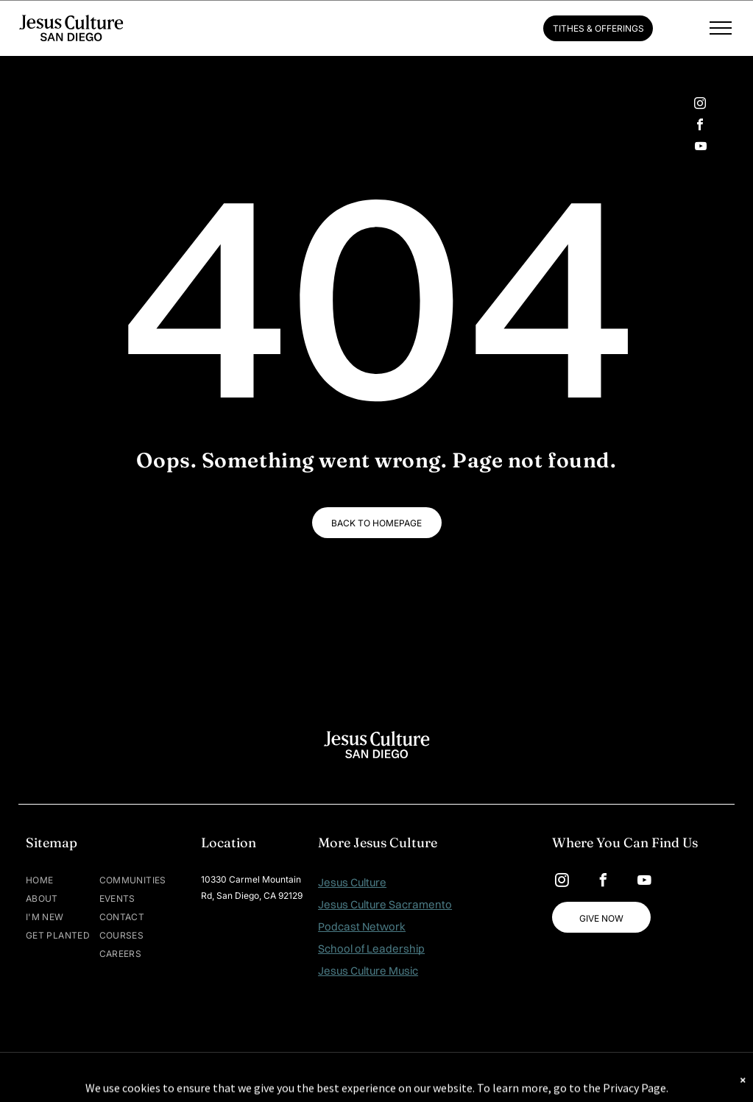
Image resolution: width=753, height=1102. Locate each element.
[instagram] (700, 105)
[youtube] (701, 147)
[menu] (720, 28)
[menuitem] (70, 880)
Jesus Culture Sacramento (385, 904)
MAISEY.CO (422, 1077)
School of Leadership (371, 949)
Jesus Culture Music (368, 971)
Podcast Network (362, 926)
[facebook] (700, 126)
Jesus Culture (352, 882)
